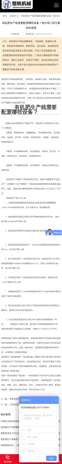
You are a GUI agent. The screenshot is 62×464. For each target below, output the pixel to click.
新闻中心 (14, 16)
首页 (5, 16)
